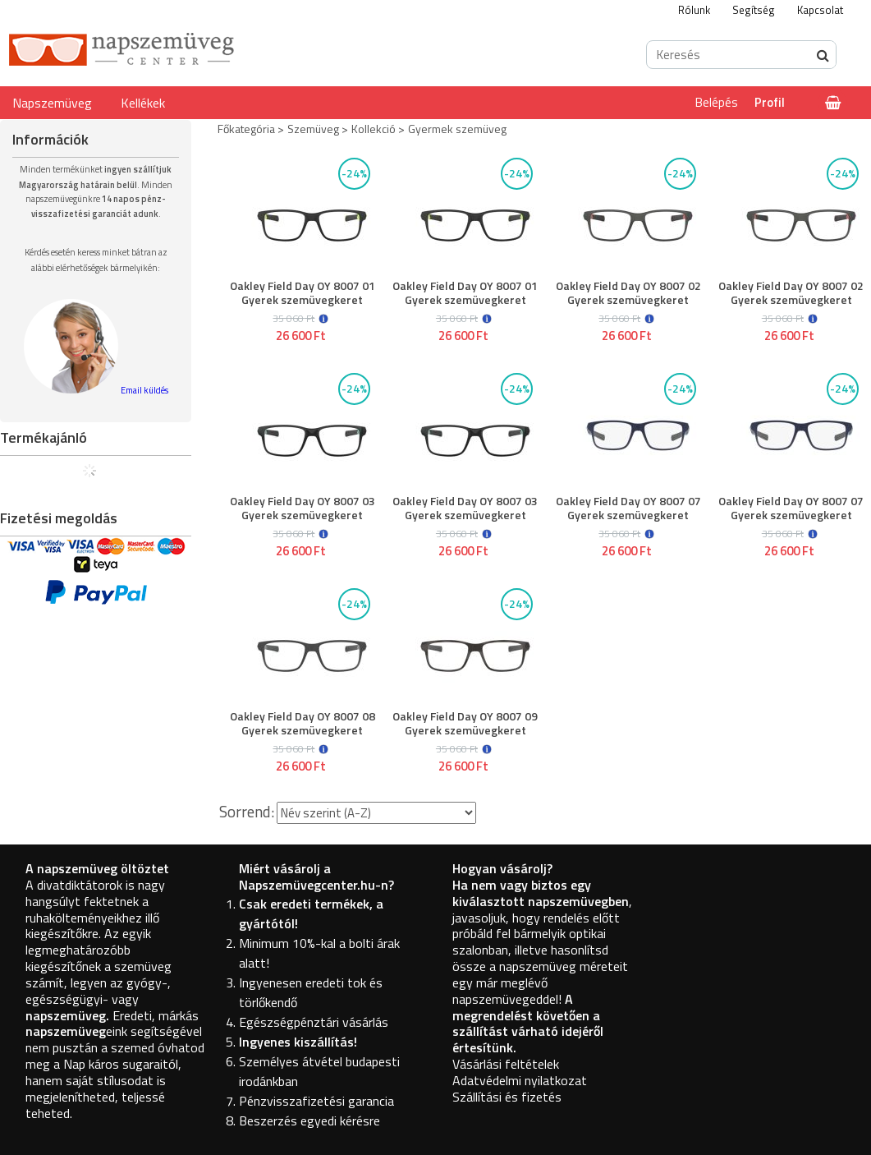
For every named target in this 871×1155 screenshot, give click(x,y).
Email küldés (144, 390)
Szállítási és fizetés (507, 1097)
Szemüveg (313, 128)
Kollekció (373, 128)
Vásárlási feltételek (505, 1064)
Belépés (716, 102)
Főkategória (246, 128)
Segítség (753, 10)
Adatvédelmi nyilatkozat (519, 1080)
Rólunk (694, 10)
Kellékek (143, 103)
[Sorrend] (376, 813)
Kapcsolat (820, 10)
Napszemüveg (52, 103)
